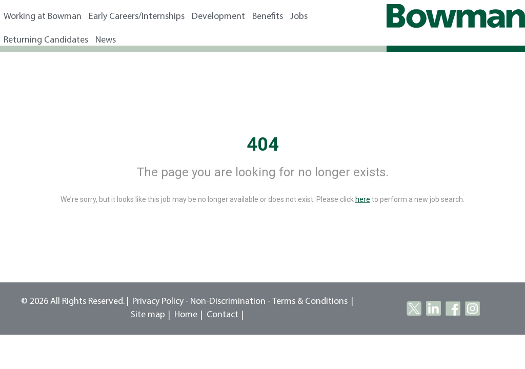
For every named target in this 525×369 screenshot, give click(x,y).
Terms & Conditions (310, 301)
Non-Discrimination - (231, 301)
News (105, 40)
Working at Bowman (43, 17)
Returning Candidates (46, 40)
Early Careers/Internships (137, 17)
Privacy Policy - (160, 301)
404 (263, 144)
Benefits (267, 17)
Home (185, 315)
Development (218, 17)
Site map (148, 315)
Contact (222, 315)
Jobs (299, 17)
